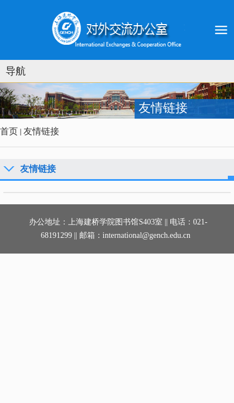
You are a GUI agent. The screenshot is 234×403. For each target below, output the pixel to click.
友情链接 (41, 131)
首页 (9, 131)
